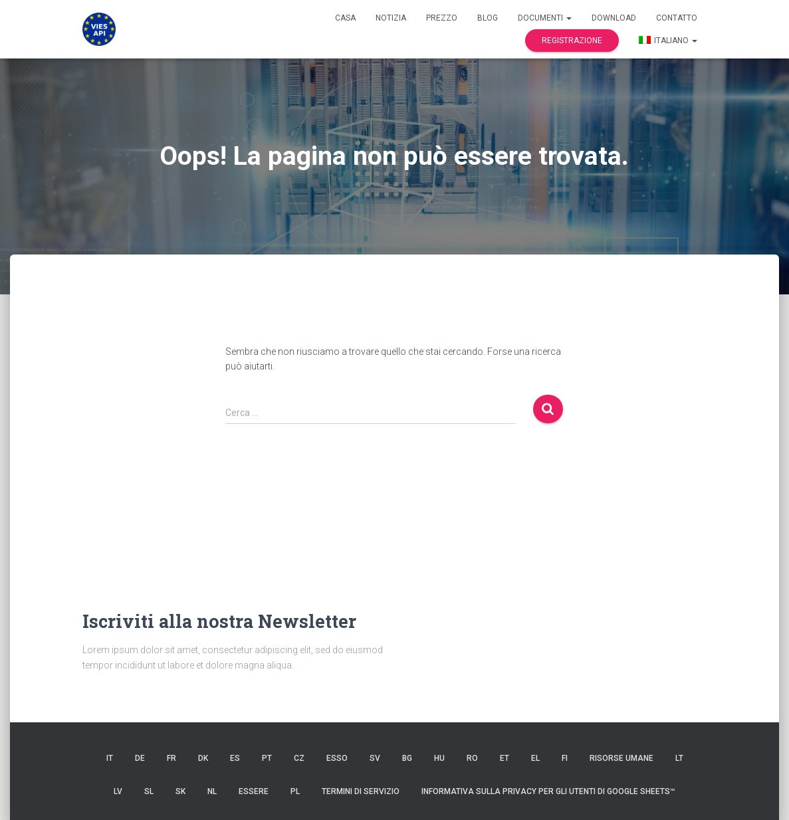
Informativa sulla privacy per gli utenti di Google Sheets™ (548, 791)
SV (375, 758)
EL (535, 758)
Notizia (391, 18)
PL (295, 791)
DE (140, 758)
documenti (545, 18)
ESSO (337, 758)
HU (439, 758)
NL (212, 791)
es (235, 758)
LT (679, 758)
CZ (299, 758)
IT (109, 758)
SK (180, 791)
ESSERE (254, 791)
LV (118, 791)
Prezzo (441, 18)
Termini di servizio (360, 791)
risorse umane (621, 758)
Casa (345, 18)
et (504, 758)
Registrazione (572, 40)
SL (149, 791)
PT (267, 758)
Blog (487, 18)
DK (203, 758)
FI (565, 758)
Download (614, 18)
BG (407, 758)
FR (171, 758)
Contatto (676, 18)
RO (472, 758)
